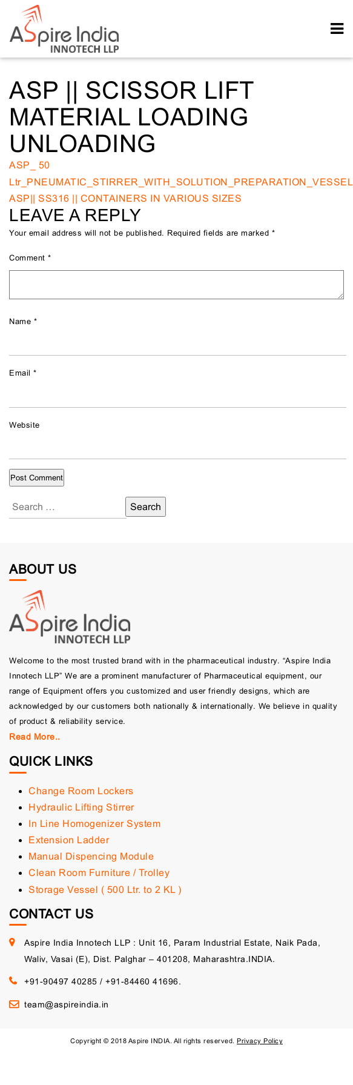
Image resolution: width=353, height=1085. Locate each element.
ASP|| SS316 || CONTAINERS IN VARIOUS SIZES (125, 198)
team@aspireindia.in (66, 1004)
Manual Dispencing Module (91, 856)
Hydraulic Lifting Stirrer (81, 807)
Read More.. (35, 737)
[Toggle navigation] (337, 28)
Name (23, 321)
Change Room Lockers (81, 791)
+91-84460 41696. (143, 981)
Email (23, 372)
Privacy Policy (260, 1040)
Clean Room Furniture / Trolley (99, 873)
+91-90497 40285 (60, 981)
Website (24, 425)
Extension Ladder (68, 840)
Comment (30, 257)
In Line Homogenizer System (94, 823)
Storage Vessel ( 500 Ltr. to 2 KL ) (105, 889)
